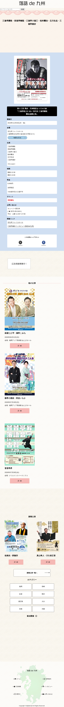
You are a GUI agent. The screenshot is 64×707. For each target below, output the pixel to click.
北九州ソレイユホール (15, 222)
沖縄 (43, 609)
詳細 (20, 346)
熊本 (43, 594)
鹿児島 (20, 601)
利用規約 (47, 679)
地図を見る (17, 138)
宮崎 (20, 609)
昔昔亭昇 (8, 468)
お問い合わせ (47, 694)
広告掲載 (17, 686)
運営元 (17, 694)
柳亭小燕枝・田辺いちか (15, 398)
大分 (43, 601)
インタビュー (47, 686)
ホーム (17, 679)
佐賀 (20, 594)
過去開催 (32, 616)
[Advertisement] (32, 39)
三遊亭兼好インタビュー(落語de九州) (21, 226)
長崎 (43, 586)
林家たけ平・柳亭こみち (15, 333)
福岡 (20, 586)
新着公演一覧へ (38, 573)
